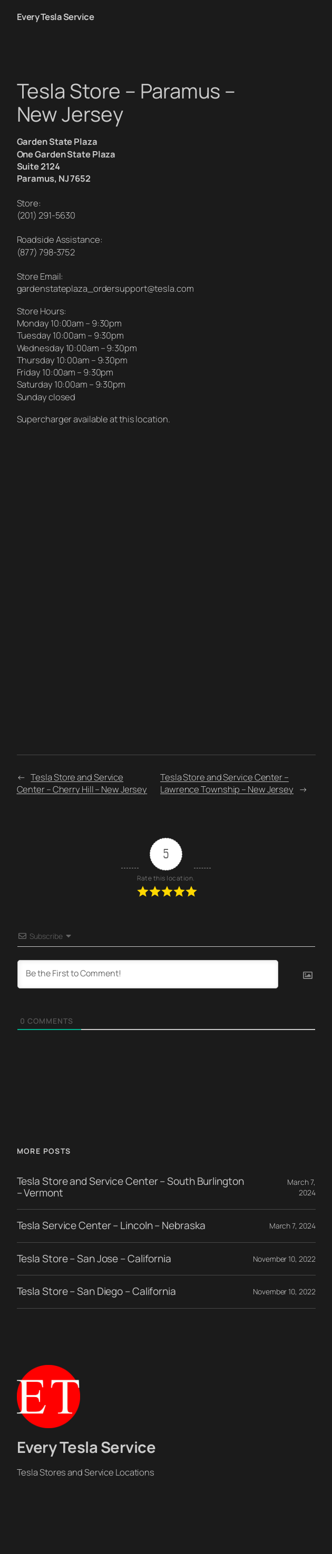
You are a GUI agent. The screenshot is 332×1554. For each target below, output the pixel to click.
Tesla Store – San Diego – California (96, 1292)
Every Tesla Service (55, 17)
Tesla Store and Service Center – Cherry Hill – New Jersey (82, 783)
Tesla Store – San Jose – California (94, 1259)
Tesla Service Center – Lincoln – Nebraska (111, 1226)
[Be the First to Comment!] (147, 974)
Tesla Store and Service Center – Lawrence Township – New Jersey (227, 783)
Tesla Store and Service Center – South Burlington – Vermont (130, 1187)
